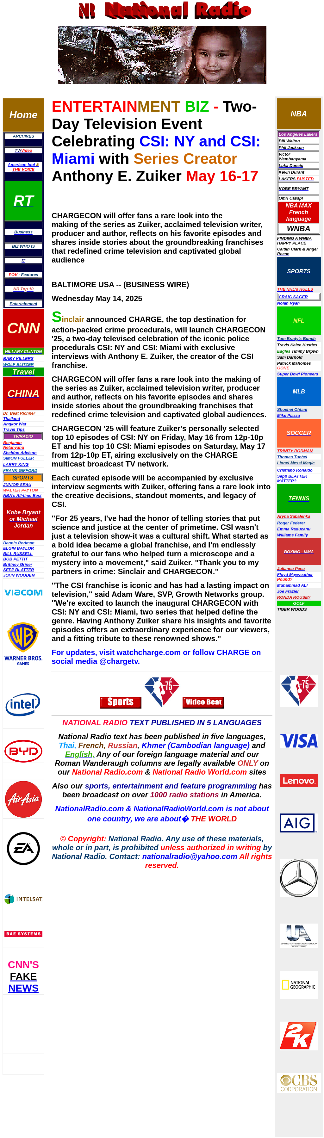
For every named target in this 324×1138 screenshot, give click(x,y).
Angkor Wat (14, 424)
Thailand (11, 418)
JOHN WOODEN (19, 575)
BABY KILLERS (18, 358)
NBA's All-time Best (22, 495)
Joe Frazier (288, 591)
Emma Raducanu (293, 529)
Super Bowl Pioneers (297, 374)
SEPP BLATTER (18, 569)
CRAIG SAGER (293, 296)
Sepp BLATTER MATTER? (292, 478)
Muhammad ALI (292, 585)
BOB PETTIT (15, 559)
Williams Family (292, 535)
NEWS (23, 988)
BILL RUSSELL (18, 553)
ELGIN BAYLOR (18, 548)
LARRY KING (15, 464)
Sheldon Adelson (20, 452)
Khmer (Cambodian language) (196, 745)
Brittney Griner (17, 564)
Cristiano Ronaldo (295, 470)
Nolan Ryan (288, 303)
